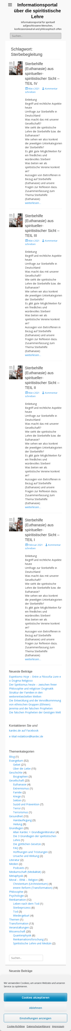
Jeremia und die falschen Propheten (31, 708)
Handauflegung (22, 820)
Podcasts (18, 868)
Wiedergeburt (21, 915)
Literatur (14, 860)
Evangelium (16, 760)
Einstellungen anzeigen (35, 1018)
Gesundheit (16, 816)
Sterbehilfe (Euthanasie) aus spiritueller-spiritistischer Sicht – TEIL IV (42, 74)
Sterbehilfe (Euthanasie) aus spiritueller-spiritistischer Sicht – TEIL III (42, 226)
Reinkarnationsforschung (28, 939)
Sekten (17, 800)
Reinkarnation (17, 899)
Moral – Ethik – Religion (23, 880)
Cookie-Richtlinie (16, 1026)
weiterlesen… (33, 203)
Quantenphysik (22, 935)
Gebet (16, 764)
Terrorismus (20, 812)
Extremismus (21, 788)
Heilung (17, 824)
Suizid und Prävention (26, 804)
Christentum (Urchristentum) (30, 884)
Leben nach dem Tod (26, 903)
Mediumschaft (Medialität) (25, 872)
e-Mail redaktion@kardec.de (26, 736)
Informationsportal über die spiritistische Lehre (37, 10)
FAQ (15, 848)
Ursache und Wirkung (26, 856)
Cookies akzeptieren (35, 997)
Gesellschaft (16, 780)
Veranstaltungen (19, 927)
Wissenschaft (17, 931)
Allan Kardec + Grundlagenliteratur (34, 832)
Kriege (17, 796)
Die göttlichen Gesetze (27, 844)
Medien (13, 864)
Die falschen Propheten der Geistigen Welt (35, 712)
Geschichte (16, 772)
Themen (14, 919)
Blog (12, 756)
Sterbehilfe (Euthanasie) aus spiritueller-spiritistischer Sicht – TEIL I (42, 530)
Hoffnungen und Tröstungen (30, 852)
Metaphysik (16, 876)
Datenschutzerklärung (38, 1026)
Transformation (18, 923)
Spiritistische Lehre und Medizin (32, 943)
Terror (17, 808)
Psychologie (16, 895)
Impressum (58, 1026)
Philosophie (16, 891)
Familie (17, 792)
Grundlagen (16, 828)
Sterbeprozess (22, 907)
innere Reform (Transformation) (32, 887)
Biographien (20, 776)
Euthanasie (20, 784)
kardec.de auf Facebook (23, 730)
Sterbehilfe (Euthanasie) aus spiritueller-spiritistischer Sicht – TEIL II (42, 378)
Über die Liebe (22, 768)
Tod (15, 911)
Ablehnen (35, 1008)
